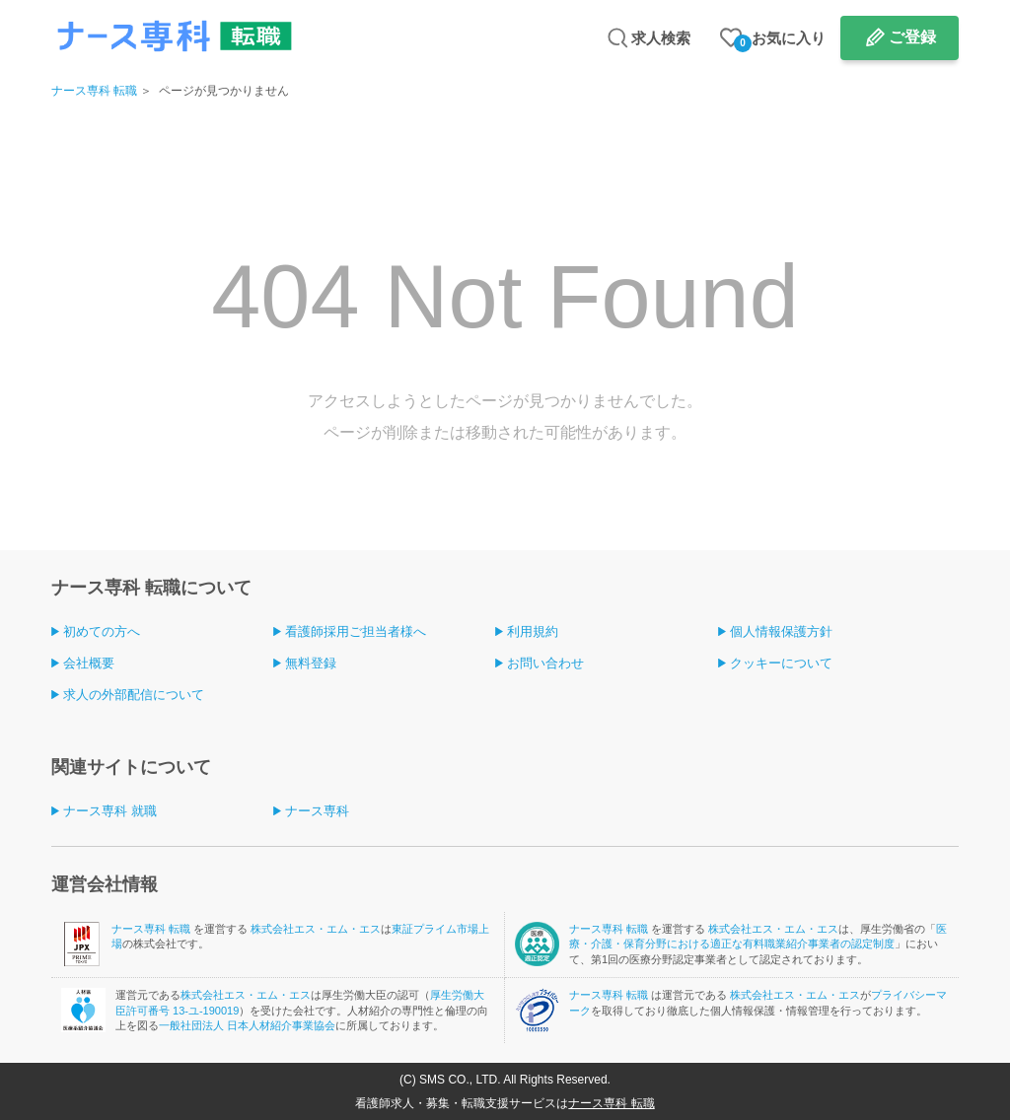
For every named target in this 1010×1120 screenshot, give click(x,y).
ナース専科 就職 (110, 811)
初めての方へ (101, 631)
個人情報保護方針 (781, 631)
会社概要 (88, 663)
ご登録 (912, 37)
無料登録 (310, 663)
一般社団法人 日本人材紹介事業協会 (247, 1025)
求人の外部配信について (133, 694)
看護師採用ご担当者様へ (355, 631)
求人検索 (660, 38)
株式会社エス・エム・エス (316, 929)
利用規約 (532, 631)
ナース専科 (317, 811)
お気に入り (780, 41)
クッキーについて (781, 663)
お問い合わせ (545, 663)
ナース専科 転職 (94, 91)
